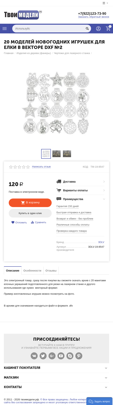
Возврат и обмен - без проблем (74, 218)
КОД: (86, 166)
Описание (12, 270)
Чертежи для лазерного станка (72, 53)
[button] (99, 401)
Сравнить (38, 222)
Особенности (32, 270)
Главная (9, 53)
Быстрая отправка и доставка (73, 212)
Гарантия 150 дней (67, 206)
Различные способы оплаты (72, 224)
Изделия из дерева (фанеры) (34, 53)
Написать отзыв (41, 166)
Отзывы (50, 270)
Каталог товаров (4, 28)
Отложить (19, 222)
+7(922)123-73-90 (92, 14)
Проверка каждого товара (71, 230)
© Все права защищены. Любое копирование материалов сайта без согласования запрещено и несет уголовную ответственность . (56, 401)
